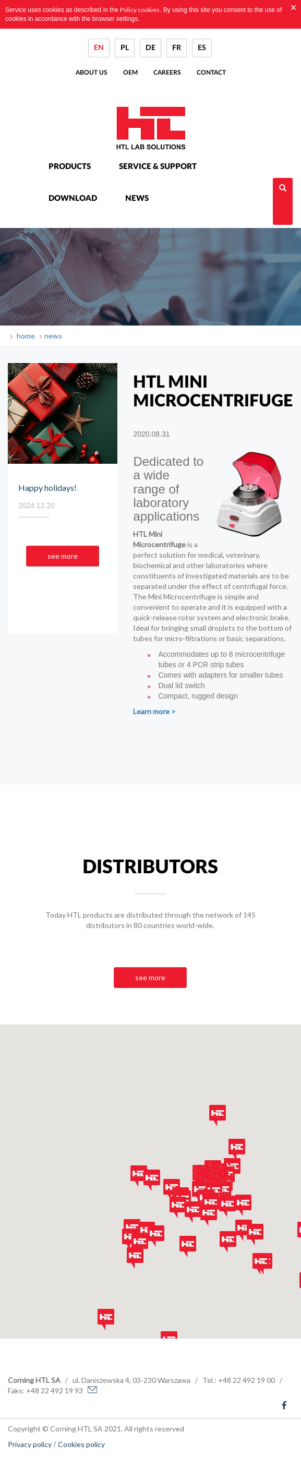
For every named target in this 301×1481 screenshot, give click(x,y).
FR (176, 48)
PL (125, 48)
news (53, 335)
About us (91, 72)
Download (73, 198)
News (137, 198)
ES (202, 48)
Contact (211, 72)
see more (62, 555)
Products (70, 167)
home (25, 335)
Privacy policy (30, 1444)
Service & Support (158, 167)
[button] (130, 1239)
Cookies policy (81, 1444)
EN (99, 48)
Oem (130, 72)
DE (150, 48)
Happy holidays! (47, 487)
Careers (167, 72)
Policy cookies (140, 10)
